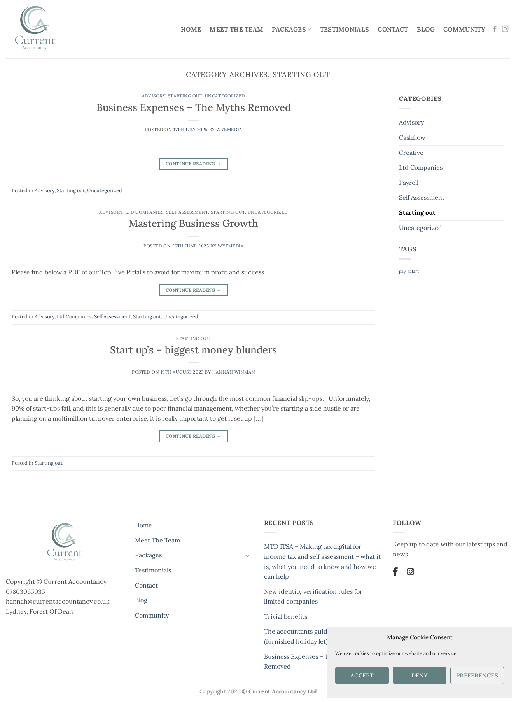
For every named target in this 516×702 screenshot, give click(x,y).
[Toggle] (247, 555)
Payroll (408, 182)
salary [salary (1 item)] (414, 271)
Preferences (477, 675)
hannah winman (233, 372)
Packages (291, 29)
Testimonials (344, 29)
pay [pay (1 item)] (402, 271)
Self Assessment (187, 212)
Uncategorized (225, 95)
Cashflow (412, 137)
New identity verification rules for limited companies (313, 596)
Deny (419, 675)
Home (191, 29)
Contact (393, 29)
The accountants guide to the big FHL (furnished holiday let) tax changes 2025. (322, 636)
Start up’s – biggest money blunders (193, 349)
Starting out (185, 95)
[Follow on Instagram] (505, 29)
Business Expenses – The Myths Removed (193, 107)
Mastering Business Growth (193, 223)
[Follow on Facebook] (495, 29)
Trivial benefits (285, 616)
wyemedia (229, 129)
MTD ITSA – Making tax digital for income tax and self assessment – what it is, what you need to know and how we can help (322, 561)
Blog (426, 29)
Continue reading (194, 163)
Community (464, 29)
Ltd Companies (144, 212)
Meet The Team (236, 29)
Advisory (153, 95)
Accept (362, 675)
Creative (411, 152)
